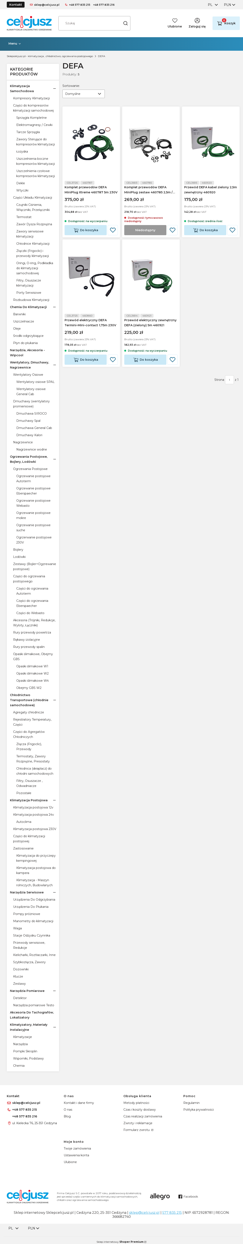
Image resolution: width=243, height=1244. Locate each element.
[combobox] (212, 5)
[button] (125, 23)
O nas (68, 1110)
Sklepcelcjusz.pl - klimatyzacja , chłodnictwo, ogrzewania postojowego (50, 56)
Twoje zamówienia (77, 1148)
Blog (67, 1116)
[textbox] (83, 94)
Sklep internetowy (120, 1241)
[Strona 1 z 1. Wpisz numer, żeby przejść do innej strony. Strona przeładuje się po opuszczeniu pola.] (229, 384)
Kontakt (15, 5)
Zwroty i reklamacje (137, 1123)
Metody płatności (136, 1103)
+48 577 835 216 (104, 4)
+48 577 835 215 (79, 4)
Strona (219, 384)
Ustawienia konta (76, 1155)
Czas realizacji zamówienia (142, 1116)
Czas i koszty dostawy (139, 1110)
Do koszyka (89, 232)
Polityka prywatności (198, 1110)
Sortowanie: (71, 86)
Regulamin (191, 1103)
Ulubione (70, 1162)
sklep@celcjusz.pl (46, 4)
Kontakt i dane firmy (79, 1103)
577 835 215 (172, 1213)
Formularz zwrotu (136, 1130)
